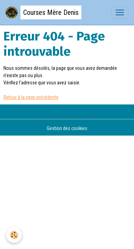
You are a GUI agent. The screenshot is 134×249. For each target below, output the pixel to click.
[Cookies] (14, 235)
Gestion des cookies (67, 128)
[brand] (43, 12)
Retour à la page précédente (31, 97)
